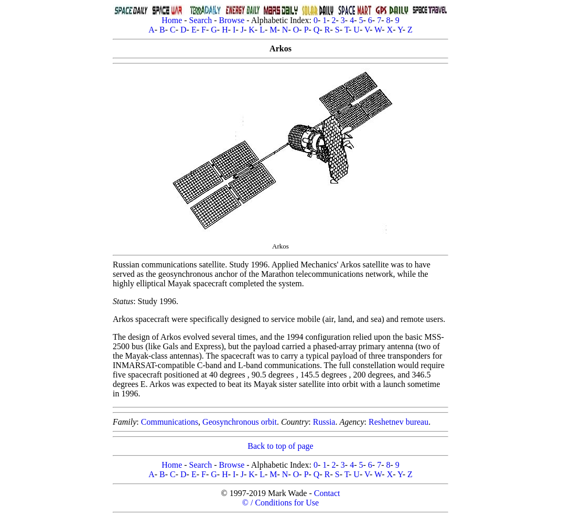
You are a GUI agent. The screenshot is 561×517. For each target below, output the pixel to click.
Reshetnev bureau (398, 421)
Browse (231, 20)
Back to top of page (280, 445)
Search (200, 20)
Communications (169, 421)
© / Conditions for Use (280, 502)
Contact (327, 493)
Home (171, 20)
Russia (324, 421)
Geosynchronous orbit (239, 421)
